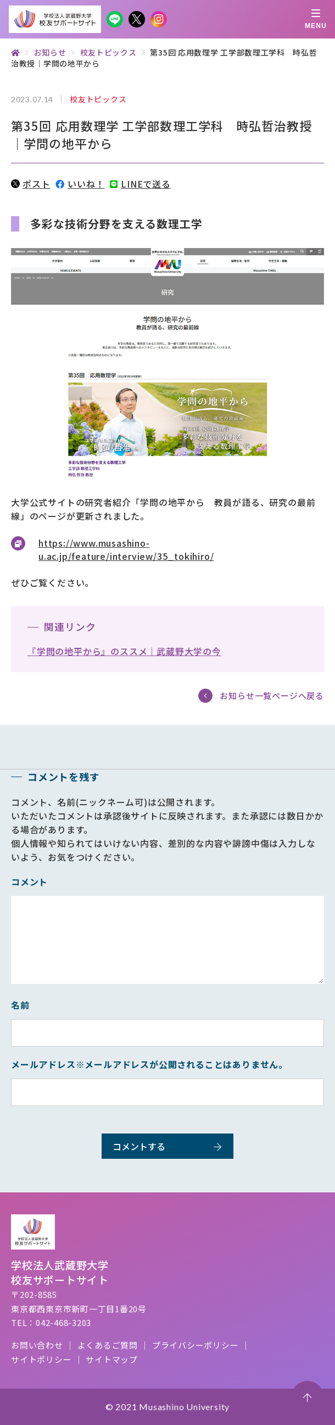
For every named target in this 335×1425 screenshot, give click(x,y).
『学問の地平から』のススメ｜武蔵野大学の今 (124, 651)
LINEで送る (140, 183)
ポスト (30, 183)
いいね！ (79, 183)
